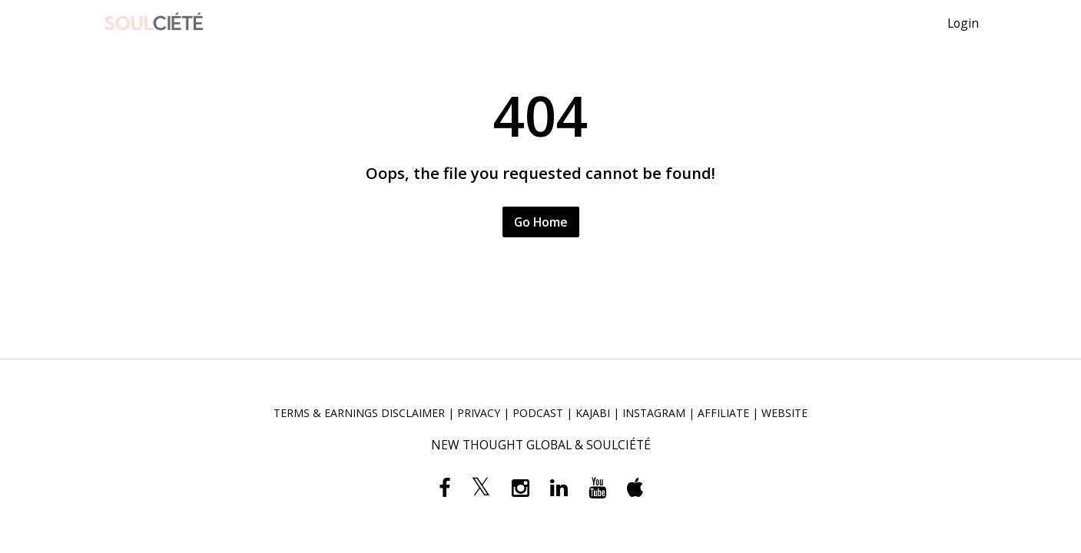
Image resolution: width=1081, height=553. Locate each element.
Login (963, 23)
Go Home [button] (541, 222)
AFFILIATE (723, 413)
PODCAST (537, 413)
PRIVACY (478, 413)
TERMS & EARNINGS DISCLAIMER (359, 413)
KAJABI (592, 413)
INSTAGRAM (653, 413)
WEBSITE (784, 413)
